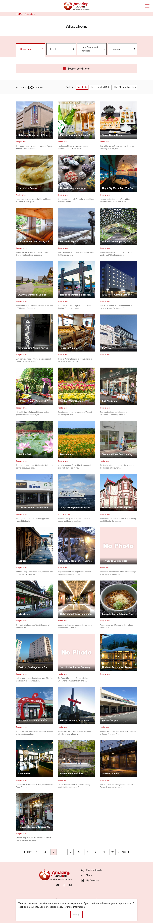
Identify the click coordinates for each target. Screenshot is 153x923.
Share (86, 875)
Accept (76, 914)
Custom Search (91, 870)
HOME (19, 14)
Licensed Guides (57, 914)
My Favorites (90, 880)
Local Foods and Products (93, 49)
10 (112, 852)
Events (62, 49)
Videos (76, 899)
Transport (123, 49)
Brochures (116, 899)
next (126, 852)
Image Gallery (36, 899)
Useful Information (94, 914)
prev (27, 852)
